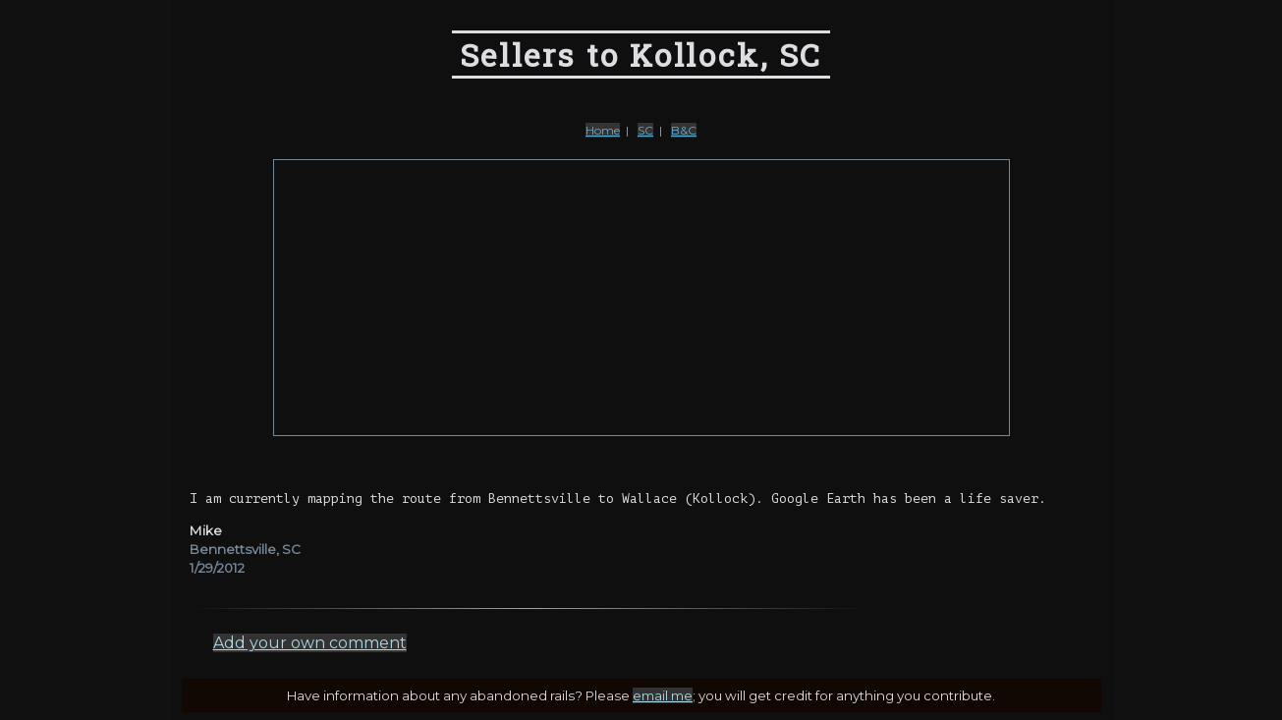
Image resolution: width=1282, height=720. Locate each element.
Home (602, 130)
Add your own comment (310, 643)
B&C (684, 130)
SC (645, 130)
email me (663, 695)
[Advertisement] (641, 297)
